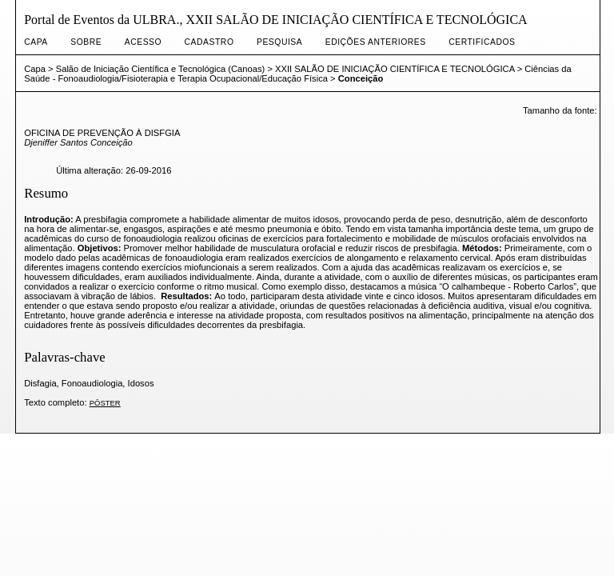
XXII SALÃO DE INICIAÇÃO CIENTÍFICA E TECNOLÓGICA (394, 69)
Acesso (143, 42)
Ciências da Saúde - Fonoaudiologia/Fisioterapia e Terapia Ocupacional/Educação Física (298, 73)
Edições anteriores (375, 42)
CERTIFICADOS (482, 42)
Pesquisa (279, 42)
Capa (36, 42)
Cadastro (209, 42)
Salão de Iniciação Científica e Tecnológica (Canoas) (160, 69)
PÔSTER (105, 402)
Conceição (361, 78)
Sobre (86, 42)
